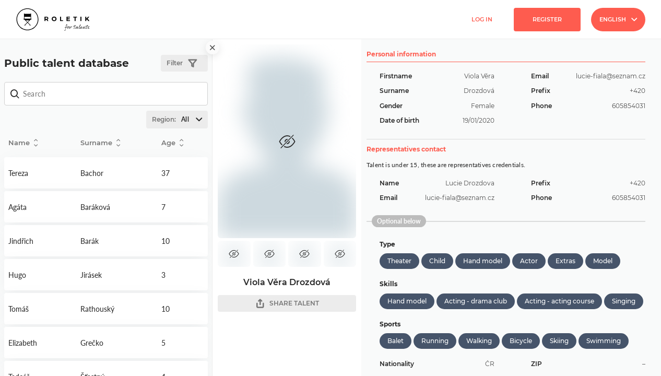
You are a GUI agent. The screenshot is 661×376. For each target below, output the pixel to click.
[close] (212, 47)
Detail (40, 173)
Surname (100, 142)
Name (23, 142)
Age (172, 142)
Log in (481, 19)
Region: (179, 119)
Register (547, 19)
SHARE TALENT (287, 303)
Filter (182, 63)
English (618, 19)
